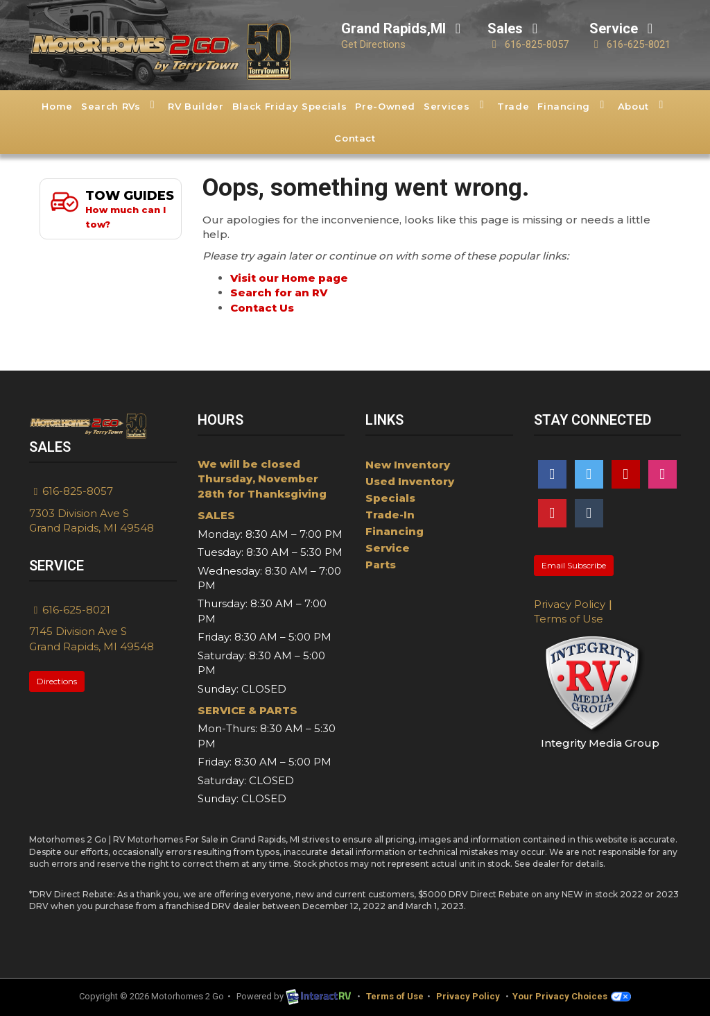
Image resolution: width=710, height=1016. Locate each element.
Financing (573, 105)
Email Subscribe (574, 565)
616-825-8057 (528, 44)
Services (456, 105)
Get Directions (373, 44)
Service (387, 547)
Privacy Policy (569, 604)
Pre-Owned (385, 106)
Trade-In (390, 514)
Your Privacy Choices (571, 996)
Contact (355, 138)
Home (57, 106)
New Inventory (407, 464)
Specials (390, 498)
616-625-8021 (629, 44)
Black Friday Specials (289, 106)
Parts (380, 564)
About (643, 105)
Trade (513, 106)
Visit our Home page (289, 278)
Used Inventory (409, 481)
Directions (57, 681)
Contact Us (262, 307)
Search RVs (120, 105)
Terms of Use (568, 618)
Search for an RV (278, 292)
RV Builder (196, 106)
